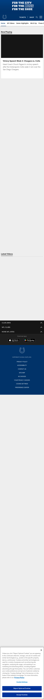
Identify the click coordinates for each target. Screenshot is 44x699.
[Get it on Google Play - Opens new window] (29, 341)
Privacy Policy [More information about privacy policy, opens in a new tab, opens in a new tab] (19, 677)
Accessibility (22, 365)
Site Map (22, 372)
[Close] (41, 650)
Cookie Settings (22, 383)
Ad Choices (22, 376)
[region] (22, 673)
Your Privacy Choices (22, 380)
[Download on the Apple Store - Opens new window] (13, 340)
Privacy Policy (22, 361)
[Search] (37, 17)
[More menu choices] (40, 17)
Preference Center (22, 387)
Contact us (22, 369)
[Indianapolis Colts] (22, 351)
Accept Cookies (22, 695)
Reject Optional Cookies (22, 688)
